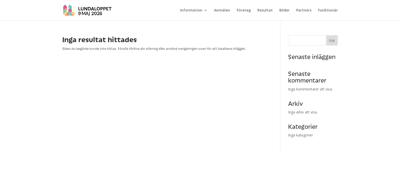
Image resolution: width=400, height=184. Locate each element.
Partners (303, 10)
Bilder (284, 10)
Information (191, 10)
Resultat (265, 10)
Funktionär (328, 10)
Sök (332, 40)
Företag (244, 10)
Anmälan (222, 10)
